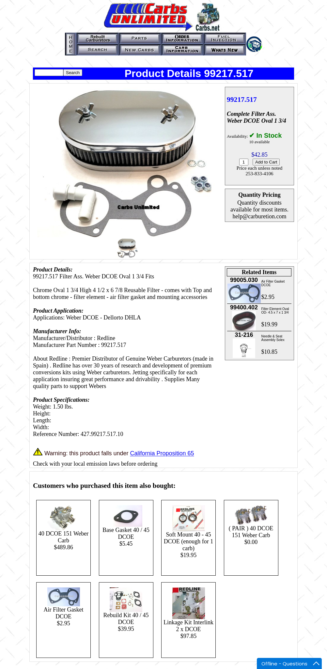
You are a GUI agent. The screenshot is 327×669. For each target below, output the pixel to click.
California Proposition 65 (162, 453)
